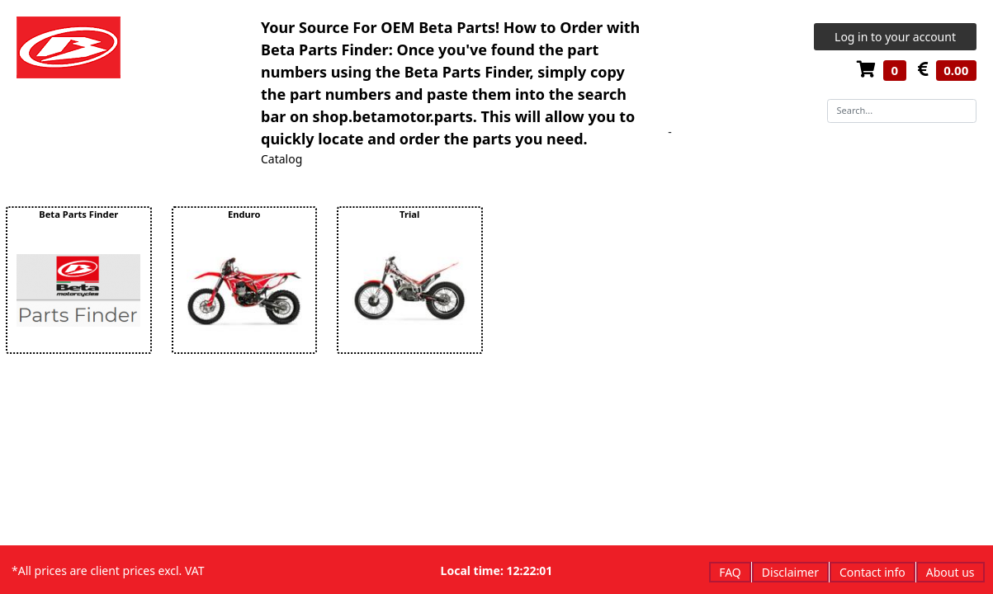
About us (950, 572)
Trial (409, 214)
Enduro (244, 214)
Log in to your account (895, 37)
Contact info (872, 572)
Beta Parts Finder (78, 214)
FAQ (730, 572)
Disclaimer (790, 572)
